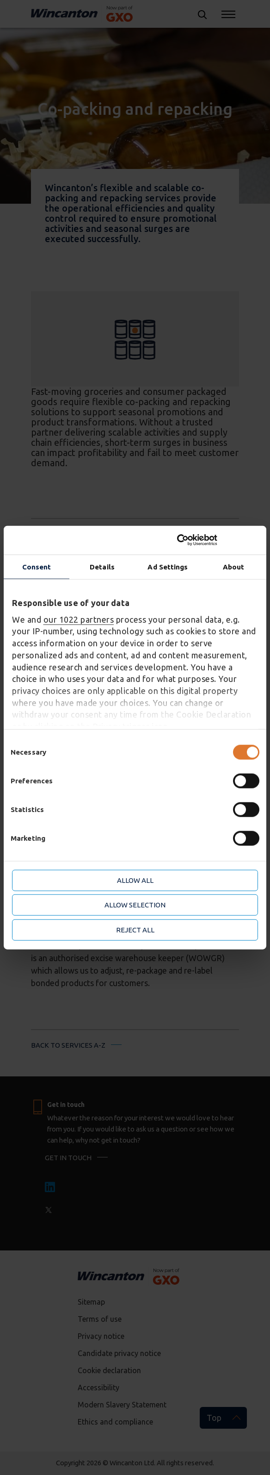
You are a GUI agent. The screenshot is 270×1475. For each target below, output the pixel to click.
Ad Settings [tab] (167, 566)
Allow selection (135, 905)
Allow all (135, 880)
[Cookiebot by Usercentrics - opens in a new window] (217, 540)
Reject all (135, 929)
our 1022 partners (78, 619)
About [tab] (234, 566)
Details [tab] (102, 566)
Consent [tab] (36, 566)
